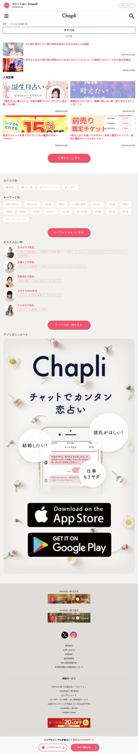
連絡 (23, 211)
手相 (44, 266)
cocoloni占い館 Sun (69, 708)
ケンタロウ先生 (25, 305)
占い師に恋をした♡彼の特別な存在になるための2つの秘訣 (57, 44)
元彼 (36, 211)
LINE (66, 211)
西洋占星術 (24, 281)
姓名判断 (23, 256)
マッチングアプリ (16, 219)
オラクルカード (118, 252)
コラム (71, 187)
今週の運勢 (80, 204)
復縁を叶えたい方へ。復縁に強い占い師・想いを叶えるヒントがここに (102, 103)
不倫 (126, 211)
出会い (51, 211)
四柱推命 (31, 252)
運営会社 (69, 645)
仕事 (112, 211)
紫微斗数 (56, 252)
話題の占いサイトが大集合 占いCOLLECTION (69, 704)
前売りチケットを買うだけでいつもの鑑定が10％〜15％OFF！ (30, 137)
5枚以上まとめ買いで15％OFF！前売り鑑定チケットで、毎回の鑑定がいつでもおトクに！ (101, 137)
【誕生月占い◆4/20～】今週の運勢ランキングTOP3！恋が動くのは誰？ (35, 103)
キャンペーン (50, 187)
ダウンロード (127, 5)
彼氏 (62, 204)
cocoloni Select (69, 712)
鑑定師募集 (69, 658)
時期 (48, 204)
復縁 (9, 211)
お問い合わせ (69, 650)
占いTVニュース (68, 695)
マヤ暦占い (69, 252)
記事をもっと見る (69, 157)
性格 (98, 211)
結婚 (112, 204)
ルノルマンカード (99, 252)
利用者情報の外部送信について (69, 667)
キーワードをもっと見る (69, 232)
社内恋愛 (83, 211)
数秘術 (34, 266)
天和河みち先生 (25, 276)
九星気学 (44, 252)
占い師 (28, 187)
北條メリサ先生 (25, 262)
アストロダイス (53, 295)
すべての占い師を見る (68, 324)
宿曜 (21, 252)
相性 (126, 204)
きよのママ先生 (25, 247)
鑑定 (11, 187)
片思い (97, 204)
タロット (83, 252)
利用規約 (69, 654)
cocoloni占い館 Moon (69, 691)
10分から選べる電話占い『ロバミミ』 (68, 687)
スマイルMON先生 (27, 291)
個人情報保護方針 (69, 663)
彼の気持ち (13, 204)
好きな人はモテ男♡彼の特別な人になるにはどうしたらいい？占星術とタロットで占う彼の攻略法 (78, 59)
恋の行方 (32, 204)
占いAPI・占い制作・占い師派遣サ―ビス (69, 699)
